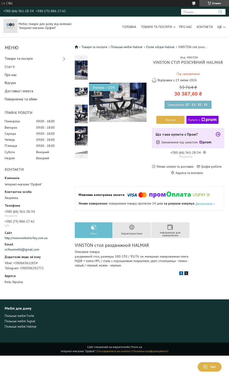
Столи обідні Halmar (160, 47)
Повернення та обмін (21, 99)
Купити (170, 120)
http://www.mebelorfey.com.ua (26, 238)
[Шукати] (220, 12)
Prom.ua (136, 347)
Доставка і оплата (19, 91)
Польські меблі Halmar (127, 47)
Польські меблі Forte (19, 316)
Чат (209, 367)
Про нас (185, 27)
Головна (129, 27)
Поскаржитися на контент (114, 351)
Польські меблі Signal (20, 321)
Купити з (202, 120)
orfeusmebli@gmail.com (22, 249)
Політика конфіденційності (150, 351)
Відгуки (10, 83)
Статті (10, 66)
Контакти (205, 27)
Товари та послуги (156, 27)
